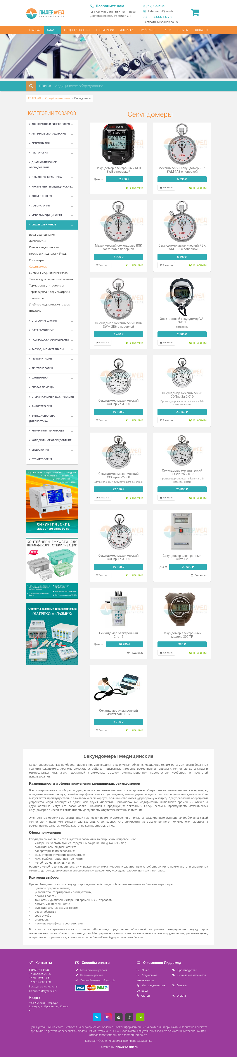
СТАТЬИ (166, 30)
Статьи (145, 995)
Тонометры (36, 298)
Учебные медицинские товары (49, 304)
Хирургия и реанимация (47, 430)
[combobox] (91, 86)
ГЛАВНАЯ (35, 30)
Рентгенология (41, 368)
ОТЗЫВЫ (182, 30)
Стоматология (40, 459)
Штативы (35, 311)
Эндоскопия (39, 449)
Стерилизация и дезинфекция (51, 396)
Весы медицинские (42, 235)
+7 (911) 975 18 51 (40, 977)
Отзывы (182, 985)
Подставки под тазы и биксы (48, 254)
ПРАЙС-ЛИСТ (147, 30)
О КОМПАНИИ (105, 30)
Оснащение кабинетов (191, 975)
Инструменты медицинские (50, 186)
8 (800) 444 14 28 (158, 17)
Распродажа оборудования (49, 339)
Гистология (38, 152)
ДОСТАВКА (126, 30)
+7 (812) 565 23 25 (40, 973)
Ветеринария (39, 143)
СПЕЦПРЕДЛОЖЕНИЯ (77, 30)
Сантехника (38, 377)
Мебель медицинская (45, 215)
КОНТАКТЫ (201, 30)
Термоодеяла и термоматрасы (49, 292)
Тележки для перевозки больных (51, 279)
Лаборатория (39, 205)
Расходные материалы (46, 349)
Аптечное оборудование (47, 133)
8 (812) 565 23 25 (154, 6)
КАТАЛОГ (52, 30)
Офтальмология (41, 330)
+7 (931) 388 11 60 (40, 982)
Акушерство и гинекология (49, 124)
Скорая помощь (41, 387)
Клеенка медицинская (44, 247)
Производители (187, 970)
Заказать (166, 187)
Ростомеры (36, 260)
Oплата (181, 995)
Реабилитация (40, 358)
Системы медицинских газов (48, 273)
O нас (145, 970)
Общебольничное (58, 98)
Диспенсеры (37, 241)
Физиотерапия (40, 406)
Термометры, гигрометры (46, 285)
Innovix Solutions (126, 1047)
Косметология (40, 196)
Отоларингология (43, 320)
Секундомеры (38, 266)
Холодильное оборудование (50, 440)
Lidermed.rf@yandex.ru (161, 11)
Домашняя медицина (45, 177)
